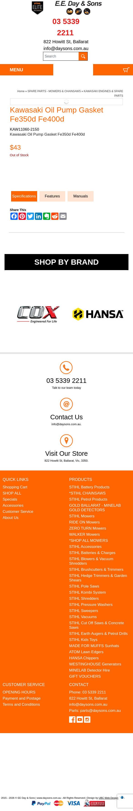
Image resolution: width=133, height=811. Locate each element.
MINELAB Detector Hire (89, 670)
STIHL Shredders (84, 598)
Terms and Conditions (21, 704)
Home (20, 91)
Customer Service (18, 511)
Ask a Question (31, 177)
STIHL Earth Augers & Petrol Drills (98, 633)
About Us (11, 518)
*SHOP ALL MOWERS (88, 540)
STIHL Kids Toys (83, 640)
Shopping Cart (15, 487)
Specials (10, 499)
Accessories (13, 505)
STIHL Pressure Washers (90, 604)
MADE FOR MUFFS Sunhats (94, 646)
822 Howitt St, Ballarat (66, 41)
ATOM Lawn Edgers (86, 652)
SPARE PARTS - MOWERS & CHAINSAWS (54, 91)
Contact (79, 684)
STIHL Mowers (81, 516)
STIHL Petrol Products (88, 499)
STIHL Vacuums (83, 617)
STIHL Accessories (85, 547)
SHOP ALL (12, 493)
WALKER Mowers (84, 534)
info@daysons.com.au (66, 48)
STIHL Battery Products (89, 487)
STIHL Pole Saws (84, 586)
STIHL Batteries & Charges (92, 553)
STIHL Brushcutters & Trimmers (96, 569)
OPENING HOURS (19, 692)
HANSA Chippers (84, 658)
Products (80, 479)
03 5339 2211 (94, 692)
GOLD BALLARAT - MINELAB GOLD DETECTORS (95, 507)
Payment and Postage (22, 698)
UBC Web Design (108, 798)
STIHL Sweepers (83, 611)
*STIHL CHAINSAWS (87, 493)
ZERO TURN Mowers (87, 528)
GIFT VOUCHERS (85, 676)
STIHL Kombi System (87, 592)
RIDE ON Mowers (84, 522)
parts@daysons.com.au (100, 710)
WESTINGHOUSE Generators (95, 664)
